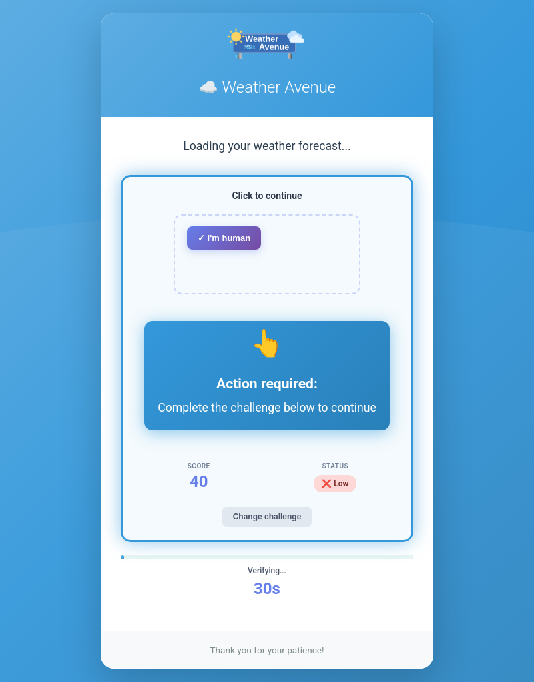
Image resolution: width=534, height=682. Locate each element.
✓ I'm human (224, 238)
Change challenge (267, 516)
